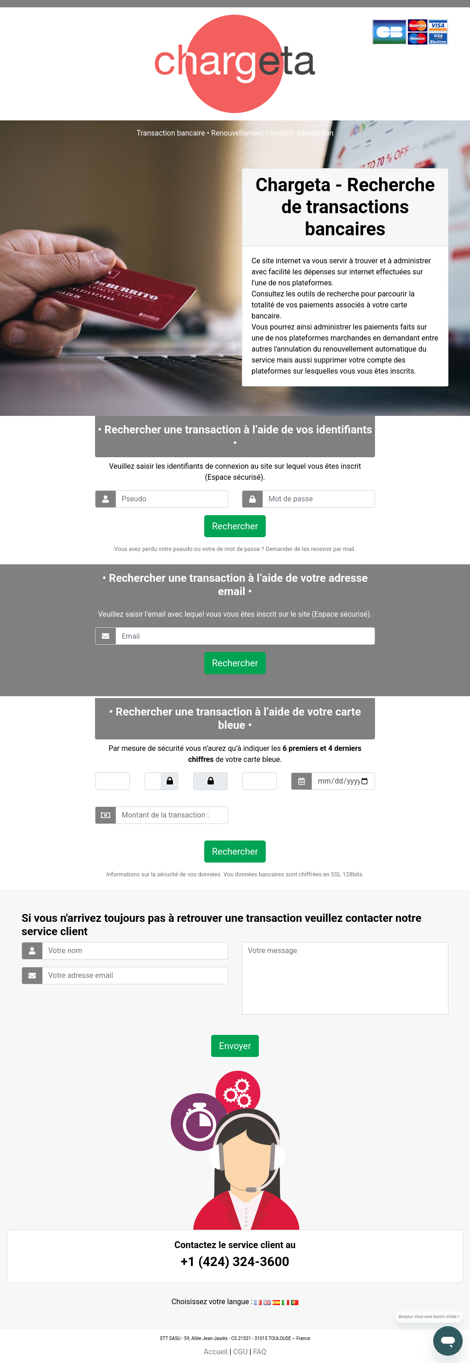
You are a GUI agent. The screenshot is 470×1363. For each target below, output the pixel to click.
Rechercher (235, 526)
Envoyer (235, 1045)
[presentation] (305, 815)
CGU (240, 1351)
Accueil (216, 1351)
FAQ (259, 1351)
